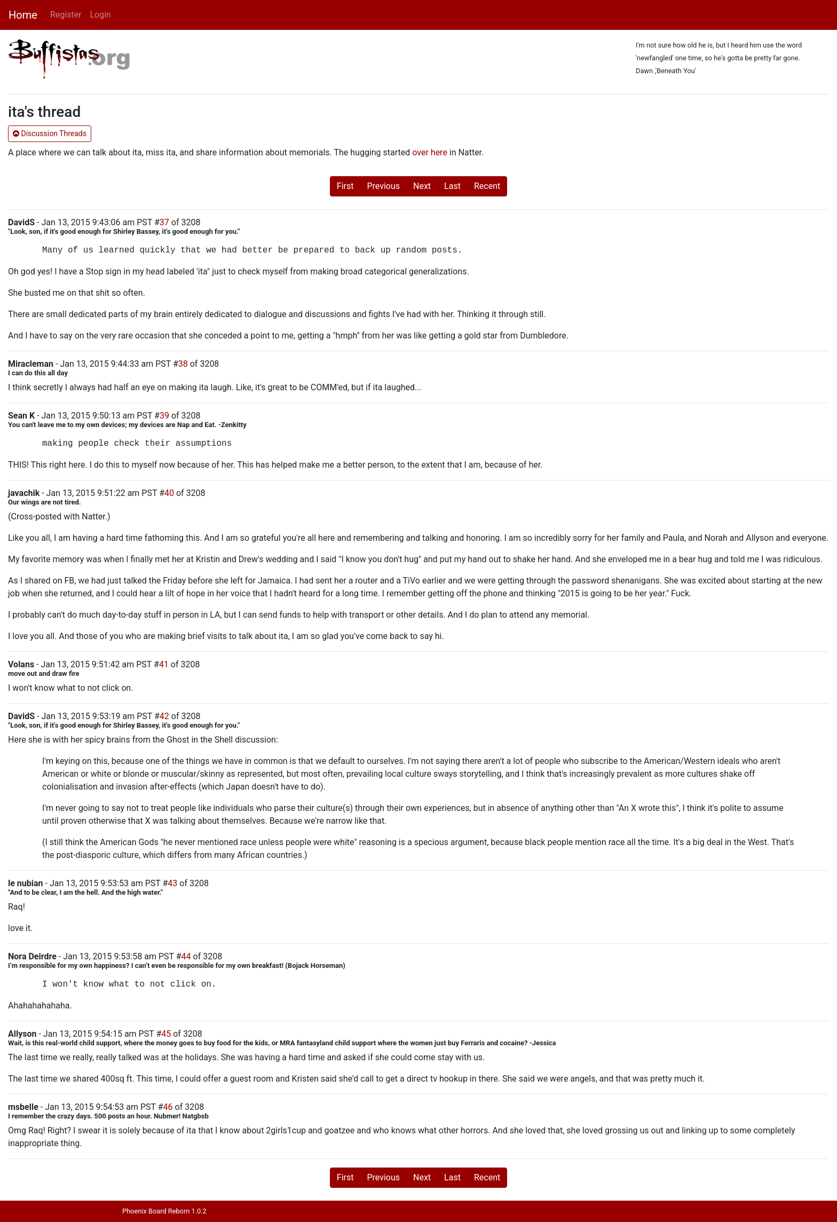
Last (452, 186)
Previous (383, 186)
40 (169, 493)
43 (172, 883)
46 (168, 1107)
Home (23, 15)
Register (66, 15)
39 (164, 416)
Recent (487, 186)
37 (164, 222)
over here (429, 152)
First (345, 186)
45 (166, 1034)
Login (100, 15)
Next (422, 186)
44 (186, 956)
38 (183, 364)
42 (164, 716)
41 (164, 664)
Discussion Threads (49, 133)
